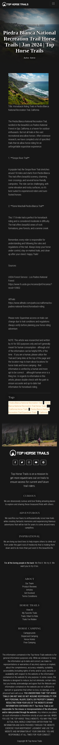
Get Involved (29, 593)
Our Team (29, 583)
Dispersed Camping (29, 636)
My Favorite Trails (29, 613)
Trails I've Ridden (29, 619)
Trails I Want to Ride (29, 616)
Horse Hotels (29, 639)
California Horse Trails (18, 409)
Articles (29, 590)
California (43, 412)
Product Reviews (29, 586)
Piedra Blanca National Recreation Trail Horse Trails (29, 404)
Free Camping (29, 642)
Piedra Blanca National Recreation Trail (25, 403)
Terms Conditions (29, 596)
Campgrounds (29, 633)
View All (29, 610)
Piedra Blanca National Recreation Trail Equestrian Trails (29, 411)
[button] (15, 462)
